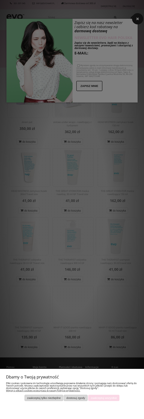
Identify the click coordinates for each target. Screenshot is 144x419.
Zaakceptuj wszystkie (104, 397)
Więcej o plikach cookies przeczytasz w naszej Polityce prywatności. (43, 390)
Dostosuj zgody (75, 397)
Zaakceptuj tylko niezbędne (44, 397)
